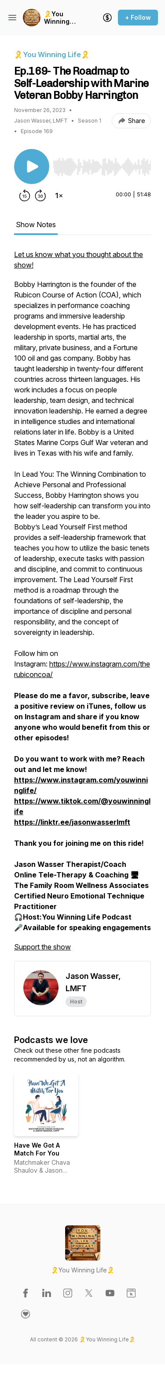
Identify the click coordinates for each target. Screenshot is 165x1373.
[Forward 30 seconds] (40, 195)
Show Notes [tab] (36, 224)
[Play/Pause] (31, 166)
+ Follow (138, 17)
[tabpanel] (82, 605)
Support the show (42, 946)
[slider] (102, 167)
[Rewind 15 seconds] (24, 195)
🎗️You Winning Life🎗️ (57, 17)
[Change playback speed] (59, 195)
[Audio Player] (102, 164)
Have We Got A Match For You (37, 1149)
